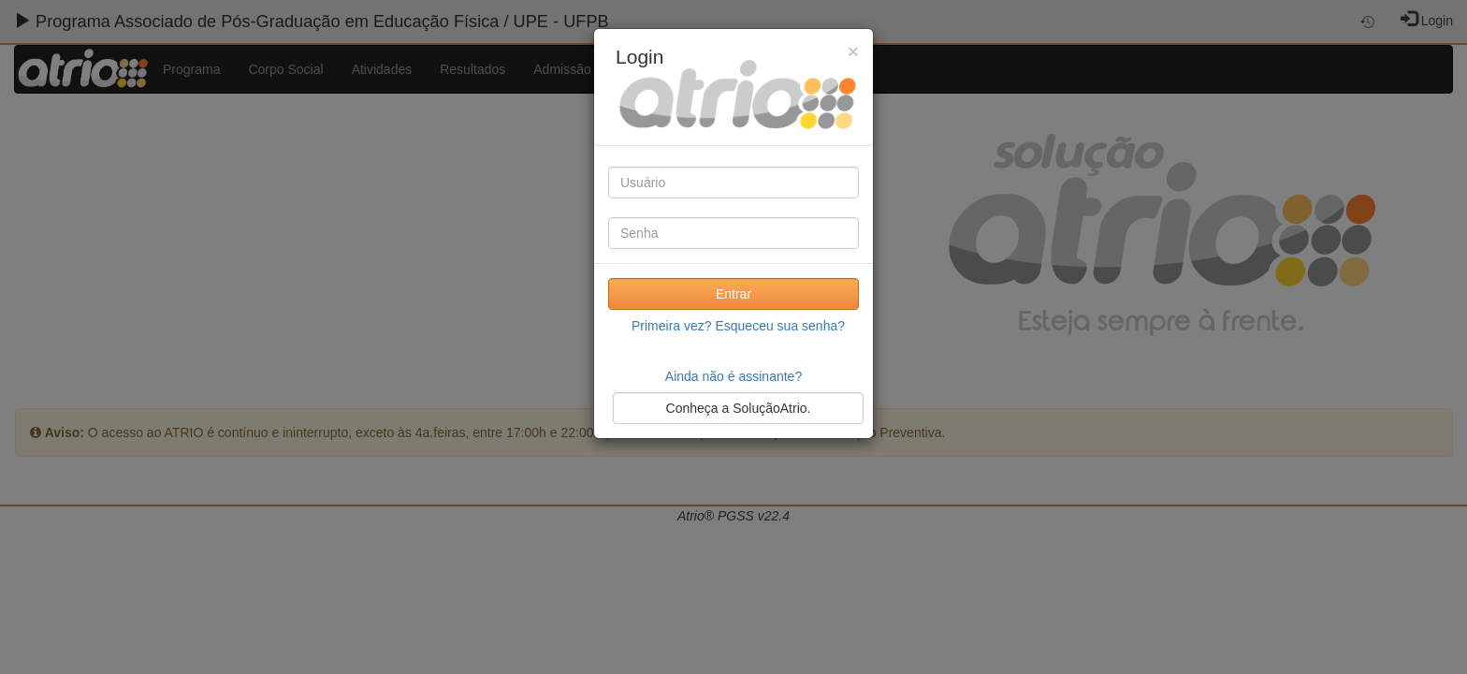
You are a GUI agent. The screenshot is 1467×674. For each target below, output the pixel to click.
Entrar (733, 293)
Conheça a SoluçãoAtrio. (738, 408)
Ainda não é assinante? (733, 376)
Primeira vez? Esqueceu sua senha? (738, 325)
